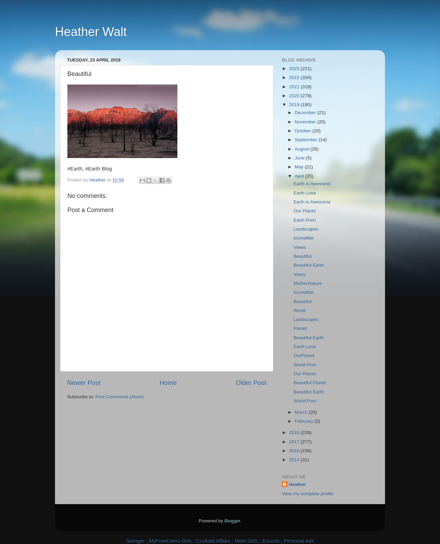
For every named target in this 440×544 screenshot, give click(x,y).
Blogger (232, 520)
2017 (295, 441)
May (300, 166)
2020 (295, 95)
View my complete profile (307, 493)
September (307, 139)
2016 (295, 450)
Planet (300, 328)
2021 (295, 86)
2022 (295, 77)
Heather (297, 484)
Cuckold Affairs (213, 541)
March (302, 412)
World (300, 310)
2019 (295, 104)
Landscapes (306, 229)
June (300, 157)
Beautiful (303, 256)
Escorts (270, 541)
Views (300, 247)
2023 (295, 68)
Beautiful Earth (309, 265)
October (303, 130)
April (300, 176)
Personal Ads (299, 541)
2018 (295, 432)
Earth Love (305, 193)
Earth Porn (305, 220)
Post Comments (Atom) (120, 396)
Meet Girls (246, 541)
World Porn (305, 364)
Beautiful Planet (310, 382)
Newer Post (84, 382)
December (306, 112)
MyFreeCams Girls (170, 541)
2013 (295, 459)
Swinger (135, 541)
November (306, 121)
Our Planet (305, 210)
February (305, 421)
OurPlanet (304, 355)
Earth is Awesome (312, 183)
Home (168, 382)
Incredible (304, 238)
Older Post (251, 382)
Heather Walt (91, 32)
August (302, 149)
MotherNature (308, 283)
